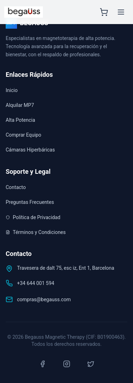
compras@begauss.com (44, 299)
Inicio (12, 90)
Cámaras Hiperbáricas (30, 150)
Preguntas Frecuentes (30, 202)
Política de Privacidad (33, 217)
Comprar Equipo (23, 135)
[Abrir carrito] (104, 12)
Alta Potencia (20, 120)
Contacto (16, 187)
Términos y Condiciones (36, 232)
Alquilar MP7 (20, 105)
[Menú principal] (121, 12)
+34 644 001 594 (35, 283)
